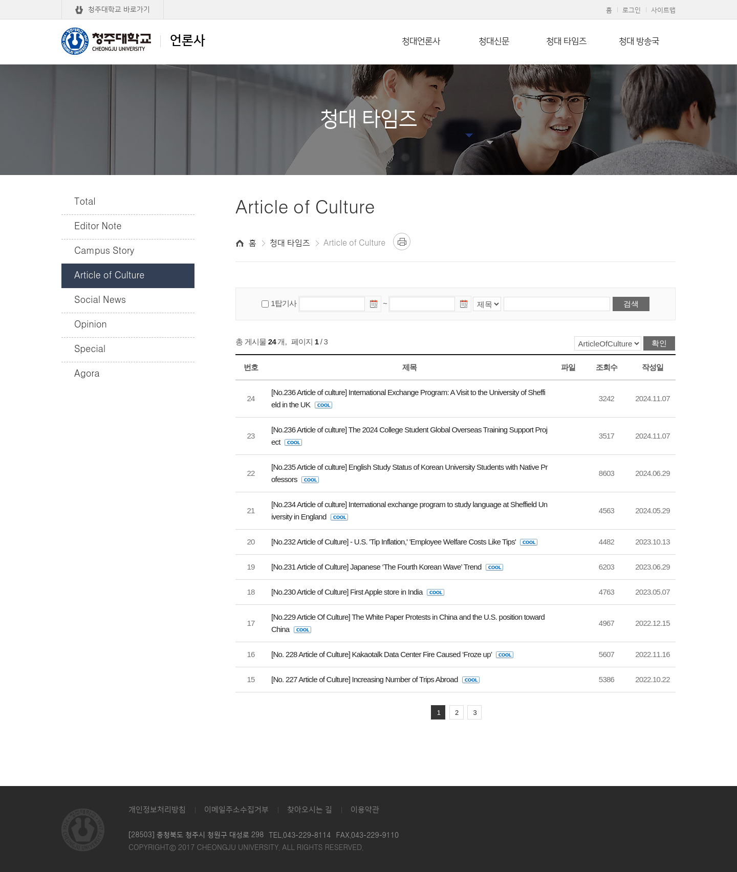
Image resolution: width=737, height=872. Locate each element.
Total (85, 202)
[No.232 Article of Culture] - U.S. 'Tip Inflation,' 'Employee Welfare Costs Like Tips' (404, 541)
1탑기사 (283, 303)
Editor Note (98, 227)
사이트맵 (663, 10)
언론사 (133, 41)
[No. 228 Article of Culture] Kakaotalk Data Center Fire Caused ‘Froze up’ (392, 654)
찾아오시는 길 (309, 809)
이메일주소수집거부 (236, 809)
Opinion (90, 325)
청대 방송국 (639, 41)
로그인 (631, 10)
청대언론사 (421, 41)
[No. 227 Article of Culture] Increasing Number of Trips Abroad (375, 679)
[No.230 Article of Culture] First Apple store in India (357, 591)
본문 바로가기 (368, 0)
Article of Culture (109, 276)
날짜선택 (374, 305)
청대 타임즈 (566, 41)
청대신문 (494, 41)
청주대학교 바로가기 (119, 10)
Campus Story (104, 251)
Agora (87, 374)
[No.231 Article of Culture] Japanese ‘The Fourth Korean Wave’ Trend (387, 566)
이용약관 (365, 809)
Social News (100, 300)
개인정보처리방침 (157, 809)
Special (89, 349)
